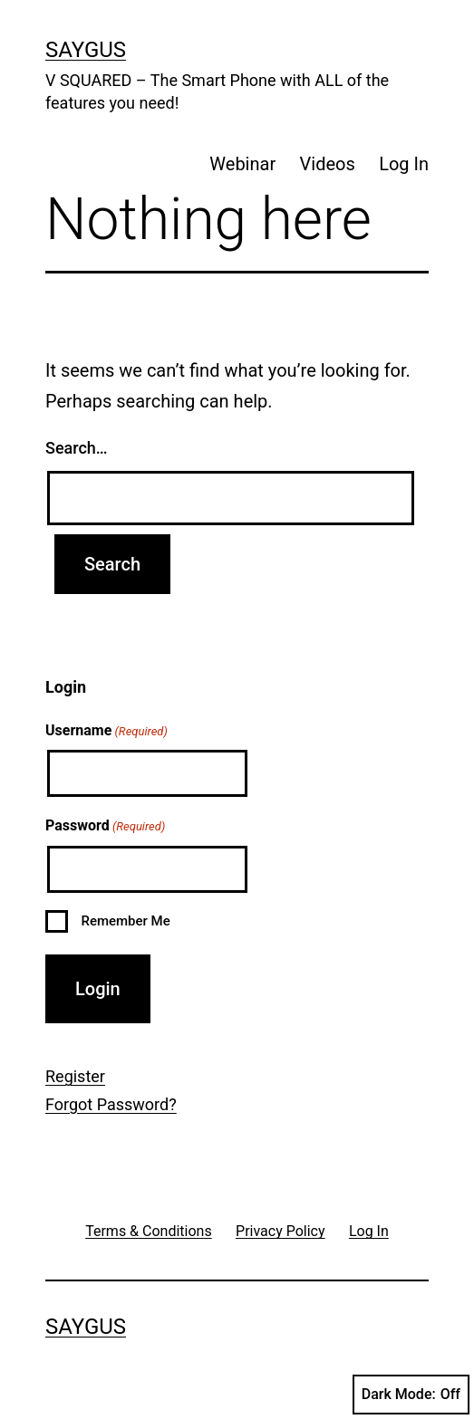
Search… (76, 447)
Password (105, 827)
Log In (404, 164)
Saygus (85, 49)
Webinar (242, 164)
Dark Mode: (411, 1394)
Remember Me (125, 921)
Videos (327, 164)
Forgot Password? (111, 1104)
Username (106, 732)
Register (75, 1076)
